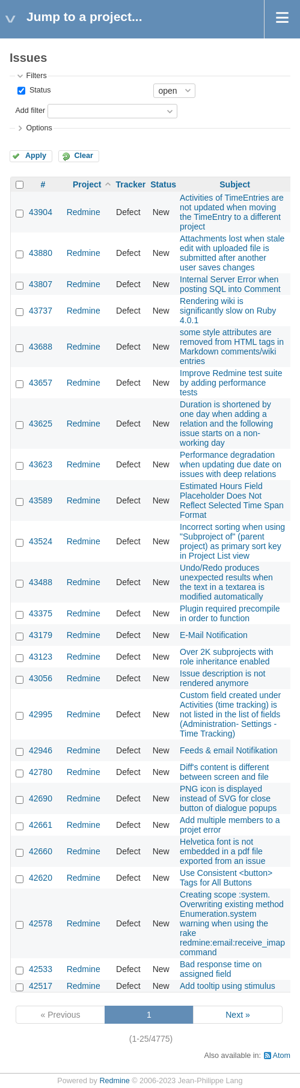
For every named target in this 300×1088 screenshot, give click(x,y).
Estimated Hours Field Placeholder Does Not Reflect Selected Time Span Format (232, 500)
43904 (40, 212)
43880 (40, 253)
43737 (40, 310)
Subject (234, 184)
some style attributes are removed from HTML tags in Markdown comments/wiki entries (232, 346)
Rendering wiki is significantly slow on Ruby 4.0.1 (228, 310)
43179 (40, 635)
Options (39, 128)
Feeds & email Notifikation (229, 750)
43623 (40, 464)
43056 (40, 678)
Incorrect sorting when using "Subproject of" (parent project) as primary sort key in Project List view (232, 541)
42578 (40, 923)
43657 (40, 382)
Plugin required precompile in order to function (230, 613)
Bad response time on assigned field (221, 969)
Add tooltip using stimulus (227, 986)
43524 (40, 541)
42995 (40, 714)
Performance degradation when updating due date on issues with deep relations (230, 464)
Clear (83, 155)
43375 (40, 613)
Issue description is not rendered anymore (222, 678)
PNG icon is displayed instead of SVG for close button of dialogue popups (228, 798)
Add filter (30, 110)
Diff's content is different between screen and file (224, 772)
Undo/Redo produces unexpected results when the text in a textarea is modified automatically (226, 582)
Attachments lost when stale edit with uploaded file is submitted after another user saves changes (232, 253)
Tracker (130, 184)
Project (87, 184)
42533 (40, 969)
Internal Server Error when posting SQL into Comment (230, 284)
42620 (40, 878)
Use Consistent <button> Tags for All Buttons (226, 877)
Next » (237, 1015)
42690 (40, 798)
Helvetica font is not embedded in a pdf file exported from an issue (222, 851)
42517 (40, 986)
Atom (281, 1055)
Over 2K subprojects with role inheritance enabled (227, 656)
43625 (40, 423)
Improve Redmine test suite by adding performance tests (231, 382)
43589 (40, 500)
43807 (40, 284)
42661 (40, 825)
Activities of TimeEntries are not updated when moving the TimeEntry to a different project (232, 212)
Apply (35, 155)
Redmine (83, 212)
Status (39, 90)
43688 (40, 346)
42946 (40, 750)
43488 (40, 582)
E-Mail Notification (214, 635)
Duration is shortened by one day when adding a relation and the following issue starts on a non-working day (226, 424)
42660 (40, 851)
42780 (40, 772)
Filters (36, 75)
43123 (40, 656)
